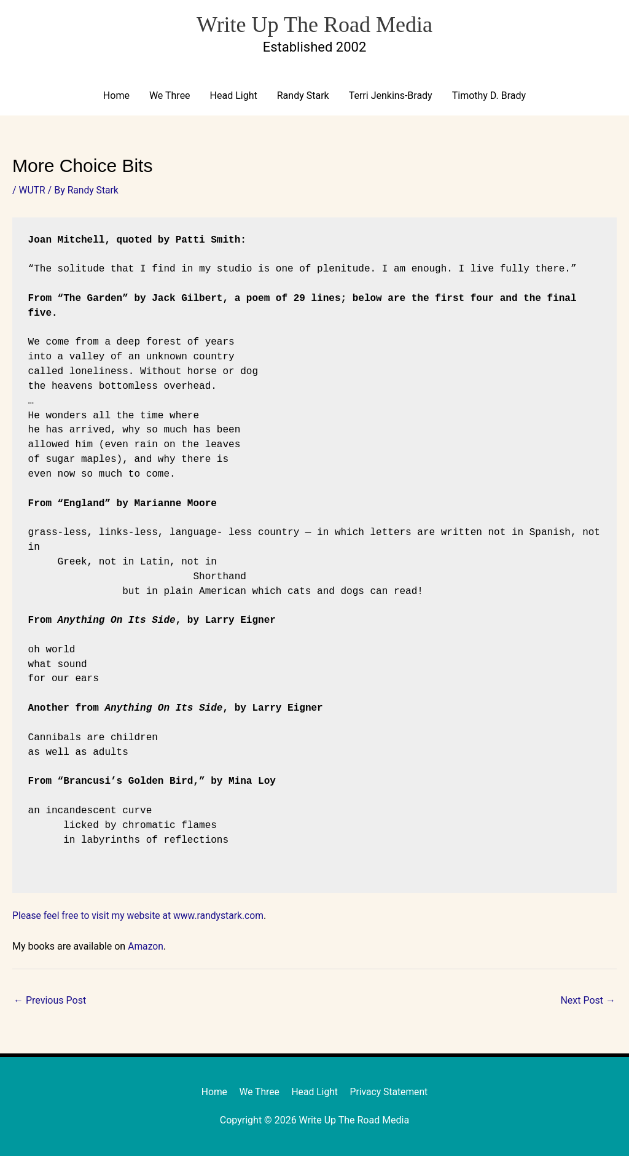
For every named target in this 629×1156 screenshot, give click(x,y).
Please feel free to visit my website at (94, 915)
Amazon (146, 946)
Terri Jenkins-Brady (390, 96)
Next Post (587, 1000)
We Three (169, 96)
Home (116, 96)
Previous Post (50, 1000)
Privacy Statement (390, 1092)
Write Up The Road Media (314, 23)
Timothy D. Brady (489, 96)
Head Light (233, 96)
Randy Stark (303, 96)
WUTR (32, 191)
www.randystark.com (223, 915)
